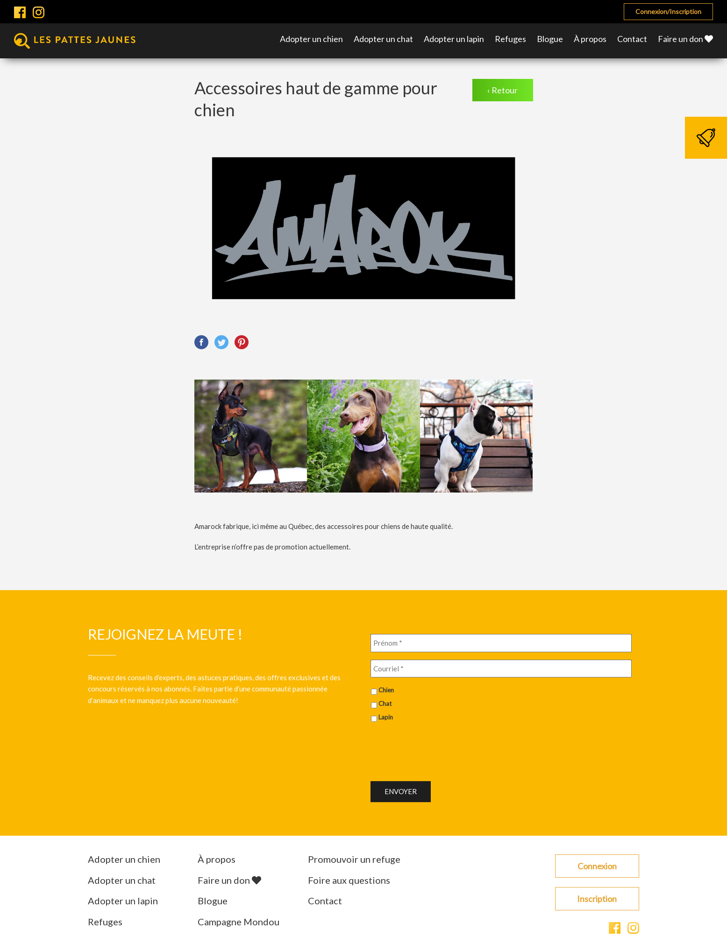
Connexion (597, 866)
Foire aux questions (349, 880)
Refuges (510, 39)
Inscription (597, 899)
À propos (590, 39)
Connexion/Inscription (668, 11)
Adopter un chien (311, 39)
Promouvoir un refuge (354, 859)
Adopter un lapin (454, 39)
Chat (385, 703)
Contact (632, 39)
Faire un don (685, 39)
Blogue (550, 39)
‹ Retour (502, 90)
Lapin (385, 717)
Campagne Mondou (238, 921)
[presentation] (442, 748)
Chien (386, 690)
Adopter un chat (383, 39)
